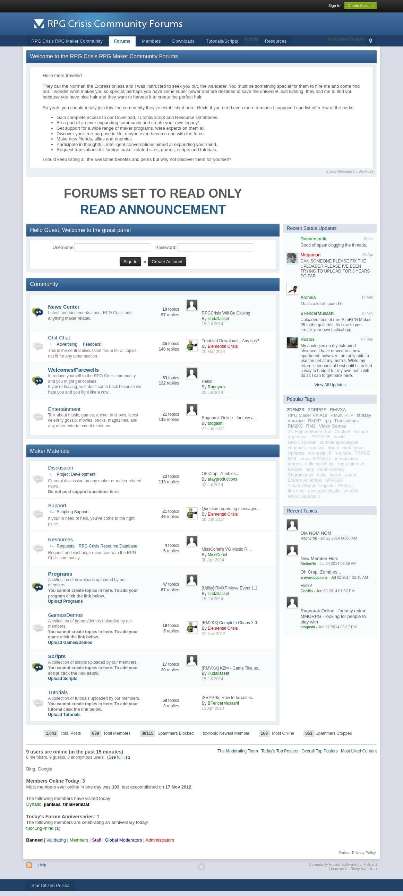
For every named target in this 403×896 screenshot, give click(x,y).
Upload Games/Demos (70, 642)
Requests (66, 546)
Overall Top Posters (319, 751)
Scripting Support (73, 511)
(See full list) (118, 757)
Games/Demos (65, 615)
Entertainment (64, 409)
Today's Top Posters (279, 751)
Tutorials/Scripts (222, 41)
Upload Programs (65, 601)
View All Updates (330, 384)
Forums (122, 41)
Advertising (67, 344)
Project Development (76, 474)
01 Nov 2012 (213, 633)
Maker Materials (50, 451)
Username (63, 247)
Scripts (57, 656)
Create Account (361, 5)
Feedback (92, 344)
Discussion (61, 468)
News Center (64, 307)
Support (57, 505)
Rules (344, 853)
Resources (275, 41)
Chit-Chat (59, 338)
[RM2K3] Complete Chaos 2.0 (229, 622)
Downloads (183, 41)
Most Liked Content (359, 751)
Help (42, 865)
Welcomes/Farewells (73, 370)
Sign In (334, 5)
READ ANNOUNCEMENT (153, 210)
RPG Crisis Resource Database (108, 546)
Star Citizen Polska (51, 885)
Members (151, 41)
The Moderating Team (237, 751)
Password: (166, 247)
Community (44, 284)
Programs (60, 574)
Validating (56, 840)
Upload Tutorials (64, 714)
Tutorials (58, 692)
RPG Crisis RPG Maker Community (67, 41)
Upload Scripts (63, 678)
